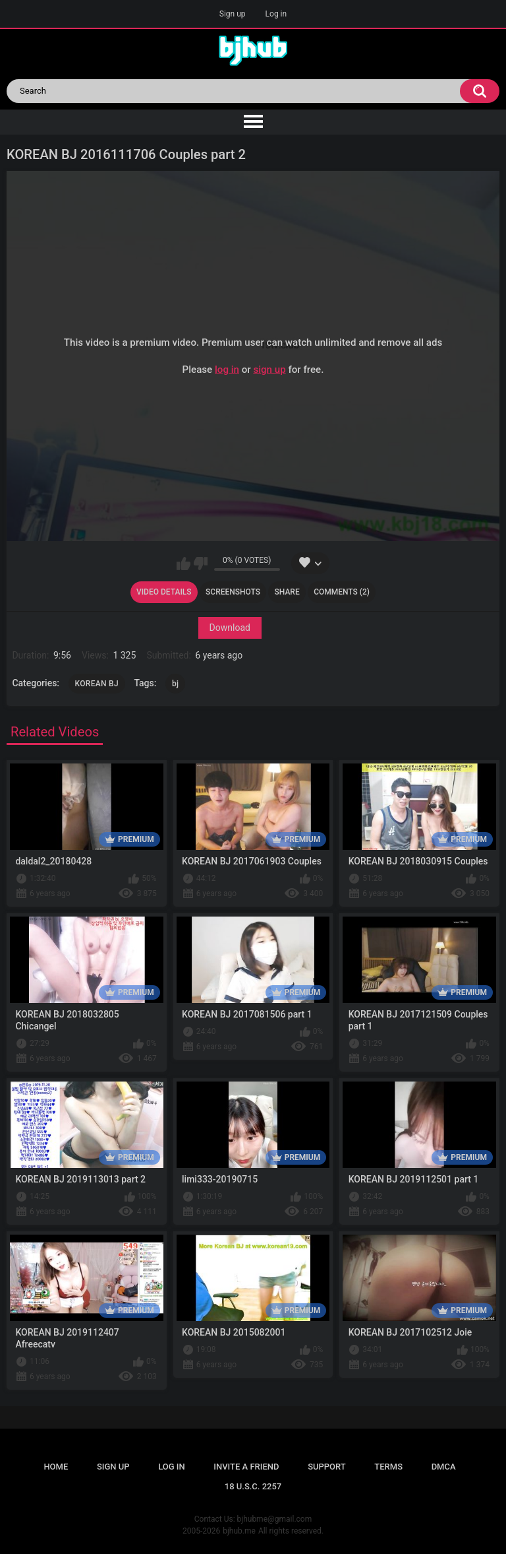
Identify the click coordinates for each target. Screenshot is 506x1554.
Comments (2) (342, 592)
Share (287, 592)
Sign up (232, 13)
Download (230, 627)
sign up (269, 369)
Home (55, 1467)
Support (327, 1467)
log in (227, 369)
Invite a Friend (246, 1467)
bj (175, 683)
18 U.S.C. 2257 (253, 1486)
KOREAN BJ (97, 683)
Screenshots (233, 592)
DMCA (444, 1467)
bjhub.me (239, 1531)
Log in (276, 13)
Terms (388, 1467)
